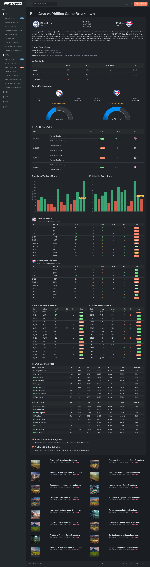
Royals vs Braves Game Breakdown (64, 460)
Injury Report (9, 38)
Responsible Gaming (109, 564)
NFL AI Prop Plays (11, 34)
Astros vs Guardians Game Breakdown (124, 473)
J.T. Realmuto (39, 409)
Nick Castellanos (40, 423)
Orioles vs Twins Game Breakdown (64, 498)
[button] (13, 14)
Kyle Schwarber (40, 406)
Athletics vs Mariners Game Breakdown (66, 473)
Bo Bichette (39, 381)
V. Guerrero (38, 374)
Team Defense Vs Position (13, 30)
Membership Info (142, 564)
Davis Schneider (40, 387)
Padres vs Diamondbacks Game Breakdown (126, 460)
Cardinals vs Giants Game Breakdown (124, 535)
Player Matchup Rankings (13, 46)
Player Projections (11, 26)
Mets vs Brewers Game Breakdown (123, 485)
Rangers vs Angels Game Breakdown (124, 510)
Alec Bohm (38, 416)
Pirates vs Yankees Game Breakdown (65, 535)
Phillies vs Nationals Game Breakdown (124, 523)
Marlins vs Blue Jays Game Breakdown (65, 510)
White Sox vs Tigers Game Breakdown (124, 498)
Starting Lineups (10, 71)
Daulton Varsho (40, 391)
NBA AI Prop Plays (14, 67)
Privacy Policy (130, 564)
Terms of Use (121, 564)
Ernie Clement (39, 397)
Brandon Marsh (40, 419)
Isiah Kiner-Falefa (41, 394)
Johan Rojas (39, 432)
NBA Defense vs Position (13, 79)
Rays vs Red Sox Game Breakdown (64, 523)
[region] (13, 285)
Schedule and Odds (11, 42)
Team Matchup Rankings (13, 50)
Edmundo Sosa (39, 429)
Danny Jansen (39, 384)
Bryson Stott (39, 426)
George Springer (40, 371)
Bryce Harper (39, 413)
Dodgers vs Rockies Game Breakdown (65, 485)
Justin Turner (39, 377)
